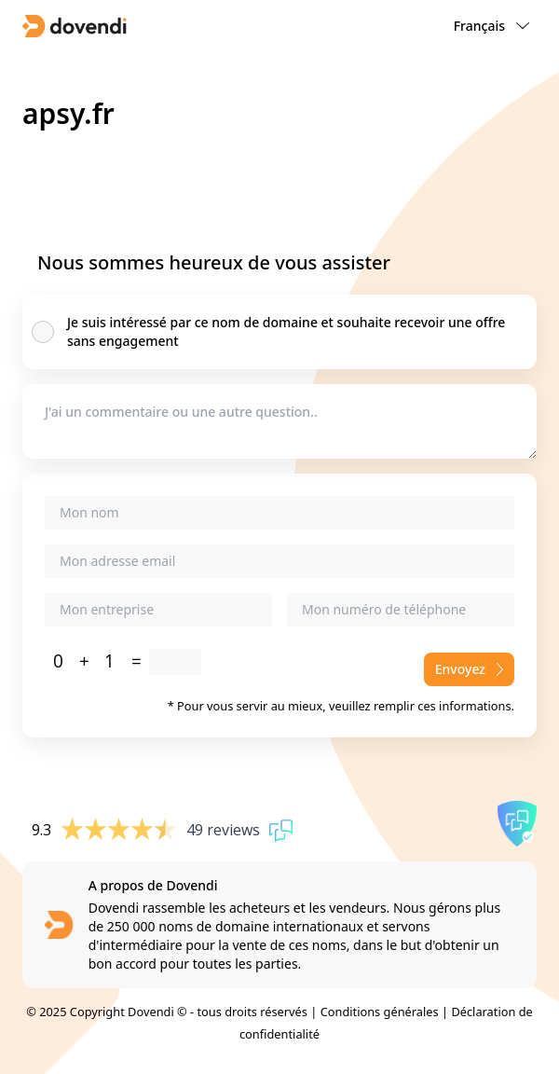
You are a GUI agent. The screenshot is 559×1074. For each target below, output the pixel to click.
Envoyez (469, 669)
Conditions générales (379, 1011)
